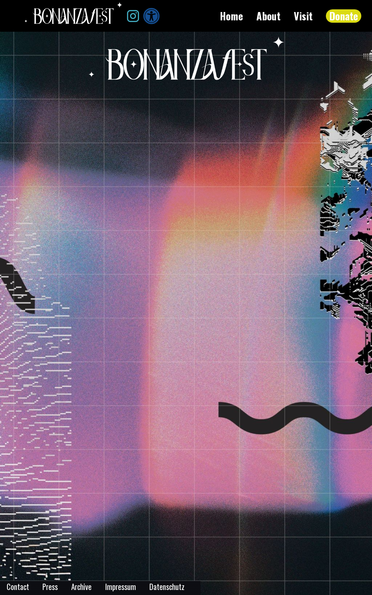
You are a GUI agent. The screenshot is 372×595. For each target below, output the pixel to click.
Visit (303, 16)
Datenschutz (166, 586)
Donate (343, 16)
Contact (18, 586)
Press (50, 586)
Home (231, 16)
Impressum (120, 586)
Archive (81, 586)
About (268, 16)
